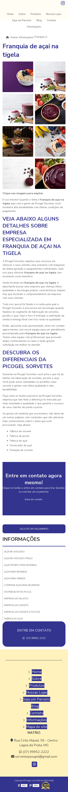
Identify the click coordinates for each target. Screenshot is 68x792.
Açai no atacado (14, 551)
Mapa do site (36, 726)
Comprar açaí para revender (22, 585)
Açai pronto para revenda (20, 565)
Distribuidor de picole (17, 591)
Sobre (22, 14)
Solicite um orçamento (34, 528)
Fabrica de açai (13, 618)
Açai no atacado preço (18, 558)
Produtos (36, 14)
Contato (51, 20)
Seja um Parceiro (21, 20)
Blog (39, 20)
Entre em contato (33, 499)
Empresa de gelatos (16, 598)
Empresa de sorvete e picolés (22, 612)
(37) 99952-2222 (34, 638)
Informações (34, 26)
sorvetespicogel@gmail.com (34, 756)
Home (10, 14)
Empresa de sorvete (16, 605)
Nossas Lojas (53, 14)
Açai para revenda (15, 571)
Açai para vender (14, 578)
